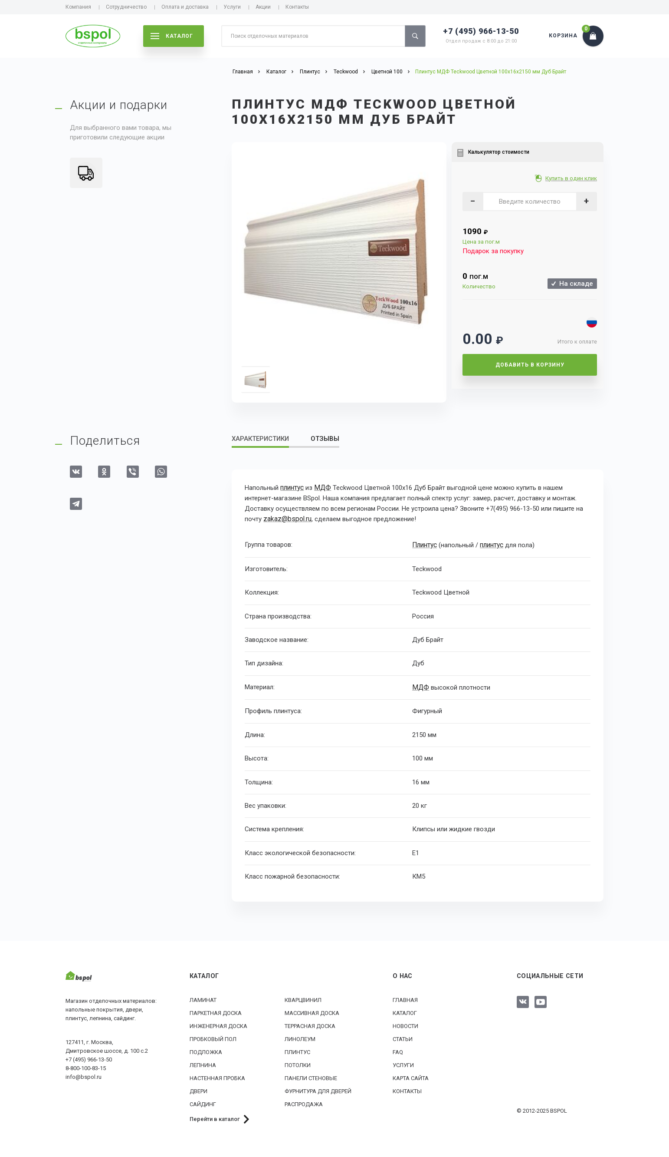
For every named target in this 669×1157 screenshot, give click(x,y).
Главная (405, 998)
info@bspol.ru (84, 1075)
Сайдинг (203, 1102)
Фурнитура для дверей (318, 1089)
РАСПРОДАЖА (304, 1102)
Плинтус (424, 544)
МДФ (322, 488)
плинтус (292, 488)
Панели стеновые (311, 1076)
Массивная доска (312, 1011)
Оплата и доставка (185, 7)
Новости (405, 1024)
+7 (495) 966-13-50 (481, 31)
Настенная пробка (217, 1076)
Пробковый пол (213, 1037)
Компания (78, 7)
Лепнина (203, 1063)
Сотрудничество (126, 7)
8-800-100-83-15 (86, 1066)
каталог (172, 36)
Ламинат (203, 998)
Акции (263, 7)
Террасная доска (310, 1024)
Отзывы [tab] (325, 439)
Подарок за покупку (493, 251)
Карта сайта (411, 1076)
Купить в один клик (572, 178)
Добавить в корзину (529, 365)
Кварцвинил (303, 998)
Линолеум (300, 1037)
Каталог (405, 1011)
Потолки (298, 1063)
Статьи (403, 1037)
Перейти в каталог (215, 1117)
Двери (198, 1089)
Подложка (206, 1050)
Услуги (232, 7)
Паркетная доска (216, 1011)
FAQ (398, 1050)
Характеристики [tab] (260, 439)
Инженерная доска (218, 1024)
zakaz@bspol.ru (286, 519)
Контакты (297, 7)
